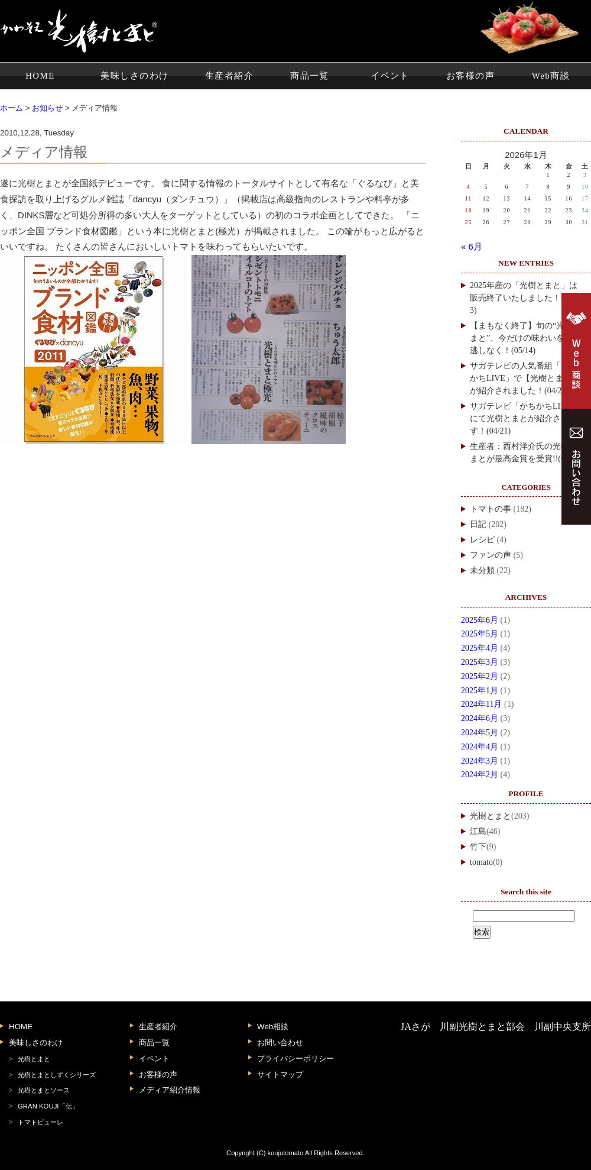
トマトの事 (490, 509)
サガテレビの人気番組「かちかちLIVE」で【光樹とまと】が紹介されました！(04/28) (525, 378)
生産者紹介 (229, 75)
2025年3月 (479, 662)
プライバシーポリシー (295, 1058)
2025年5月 (479, 633)
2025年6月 (479, 620)
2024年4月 (479, 746)
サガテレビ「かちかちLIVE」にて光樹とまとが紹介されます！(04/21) (525, 418)
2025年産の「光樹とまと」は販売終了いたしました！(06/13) (524, 298)
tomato (481, 862)
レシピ (482, 539)
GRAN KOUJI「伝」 (48, 1106)
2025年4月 (479, 648)
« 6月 (471, 246)
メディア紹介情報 (169, 1089)
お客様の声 (470, 75)
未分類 (482, 570)
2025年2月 (479, 676)
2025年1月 (479, 690)
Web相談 (272, 1026)
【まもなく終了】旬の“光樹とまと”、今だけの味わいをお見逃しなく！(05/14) (525, 338)
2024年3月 (479, 761)
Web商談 (551, 75)
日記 (478, 524)
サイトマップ (280, 1074)
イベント (390, 75)
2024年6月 (479, 718)
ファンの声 (490, 555)
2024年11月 (481, 704)
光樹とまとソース (44, 1090)
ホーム (11, 108)
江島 (478, 831)
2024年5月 (479, 732)
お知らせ (47, 108)
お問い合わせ (280, 1042)
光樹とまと (490, 816)
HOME (40, 75)
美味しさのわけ (134, 75)
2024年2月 (479, 774)
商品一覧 (309, 75)
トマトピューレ (40, 1122)
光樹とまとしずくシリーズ (57, 1074)
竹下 (478, 846)
